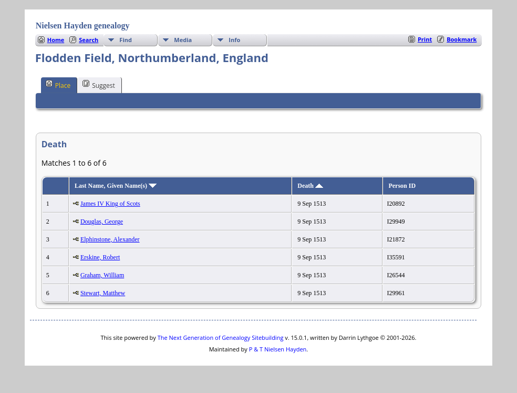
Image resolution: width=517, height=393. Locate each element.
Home (56, 40)
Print (425, 39)
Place (58, 84)
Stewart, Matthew (102, 293)
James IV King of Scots (110, 203)
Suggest (98, 84)
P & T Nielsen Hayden (278, 349)
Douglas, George (101, 221)
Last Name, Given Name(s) (116, 185)
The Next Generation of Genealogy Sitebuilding (221, 337)
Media (183, 40)
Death (310, 185)
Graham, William (102, 275)
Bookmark (462, 39)
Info (234, 40)
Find (125, 40)
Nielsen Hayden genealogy (83, 25)
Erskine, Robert (100, 257)
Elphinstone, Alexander (110, 239)
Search (88, 40)
